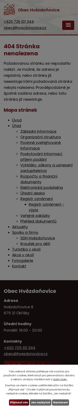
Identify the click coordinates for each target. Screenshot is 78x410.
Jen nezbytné (40, 402)
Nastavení (60, 402)
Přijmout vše (19, 402)
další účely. (60, 379)
